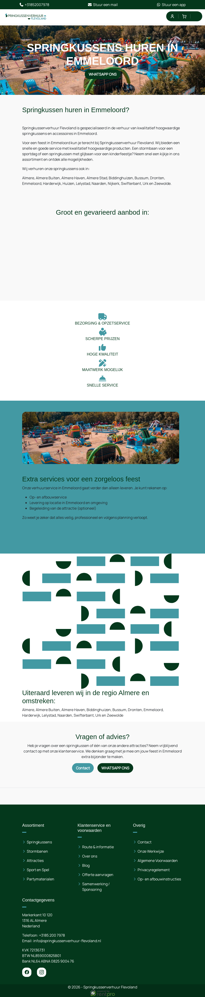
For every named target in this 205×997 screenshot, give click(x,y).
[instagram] (41, 972)
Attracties (35, 860)
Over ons (89, 856)
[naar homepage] (26, 16)
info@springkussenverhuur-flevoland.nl (67, 940)
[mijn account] (172, 16)
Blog (86, 865)
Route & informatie (98, 846)
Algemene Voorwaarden (158, 860)
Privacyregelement (154, 869)
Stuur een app (171, 4)
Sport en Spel (38, 869)
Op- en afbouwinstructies (159, 879)
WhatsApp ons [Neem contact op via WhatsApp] (103, 74)
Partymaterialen (40, 879)
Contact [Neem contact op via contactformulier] (83, 768)
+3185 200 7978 (52, 935)
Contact (144, 842)
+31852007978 (34, 4)
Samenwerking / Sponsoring (96, 886)
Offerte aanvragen (97, 874)
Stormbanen (37, 851)
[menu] (196, 16)
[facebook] (26, 972)
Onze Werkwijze (151, 851)
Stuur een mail (102, 4)
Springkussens (39, 842)
